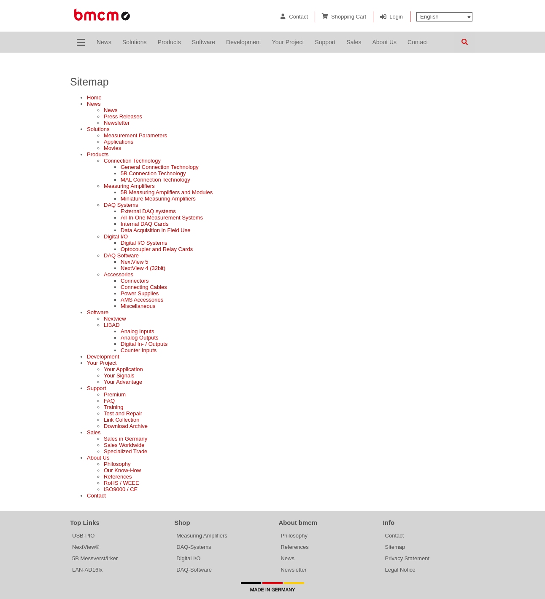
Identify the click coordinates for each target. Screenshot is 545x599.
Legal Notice (400, 570)
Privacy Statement (407, 558)
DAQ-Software (194, 570)
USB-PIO (83, 535)
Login (396, 16)
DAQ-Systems (193, 547)
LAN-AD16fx (87, 570)
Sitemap (395, 547)
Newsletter (293, 570)
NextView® (85, 547)
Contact (298, 16)
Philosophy (294, 535)
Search (464, 42)
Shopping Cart (348, 16)
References (294, 547)
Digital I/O (188, 558)
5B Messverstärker (95, 558)
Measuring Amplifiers (201, 535)
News (287, 558)
